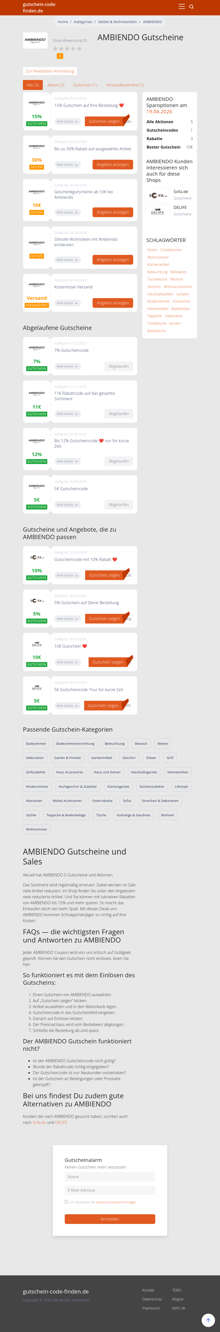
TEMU (176, 1290)
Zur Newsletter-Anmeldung (50, 71)
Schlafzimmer (171, 249)
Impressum (151, 1308)
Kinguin (178, 1299)
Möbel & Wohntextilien (118, 21)
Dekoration (174, 315)
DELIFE (61, 1122)
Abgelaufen (119, 366)
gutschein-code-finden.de (39, 7)
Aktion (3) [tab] (56, 85)
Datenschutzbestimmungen (116, 1202)
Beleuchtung (157, 272)
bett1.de (178, 1308)
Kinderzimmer (158, 301)
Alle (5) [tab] (33, 85)
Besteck (176, 279)
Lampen (182, 294)
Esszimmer (181, 301)
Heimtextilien (157, 308)
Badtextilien (180, 308)
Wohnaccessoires (178, 286)
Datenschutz (152, 1299)
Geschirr (154, 286)
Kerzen (175, 323)
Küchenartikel (158, 264)
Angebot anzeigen (113, 164)
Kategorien (83, 21)
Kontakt (148, 1290)
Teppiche (154, 315)
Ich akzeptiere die (103, 1202)
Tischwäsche (157, 279)
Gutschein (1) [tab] (85, 85)
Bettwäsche (156, 330)
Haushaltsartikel (160, 294)
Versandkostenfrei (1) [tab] (125, 85)
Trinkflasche (156, 323)
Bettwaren (178, 272)
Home (63, 21)
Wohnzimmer (158, 257)
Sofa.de (39, 1122)
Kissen (152, 249)
